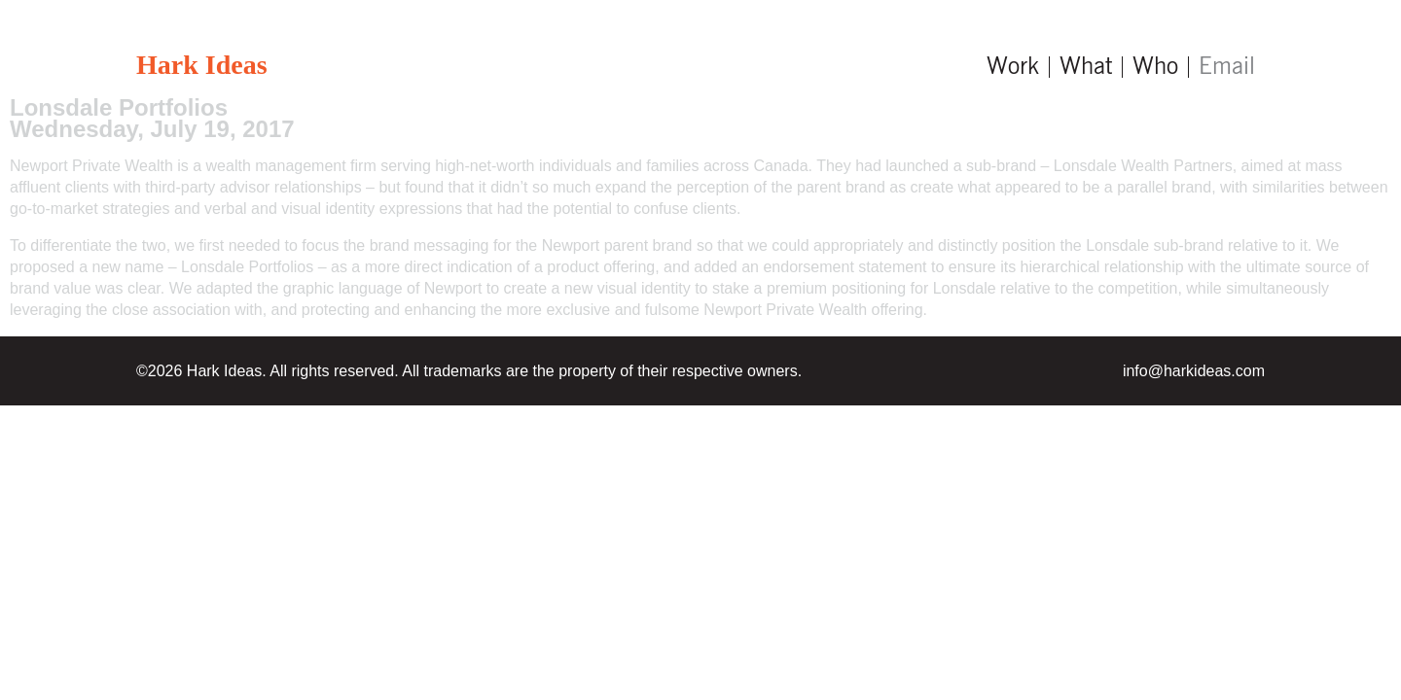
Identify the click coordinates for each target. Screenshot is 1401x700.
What (1086, 67)
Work (1013, 67)
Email (1227, 67)
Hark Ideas (202, 65)
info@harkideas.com (1194, 371)
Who (1155, 67)
